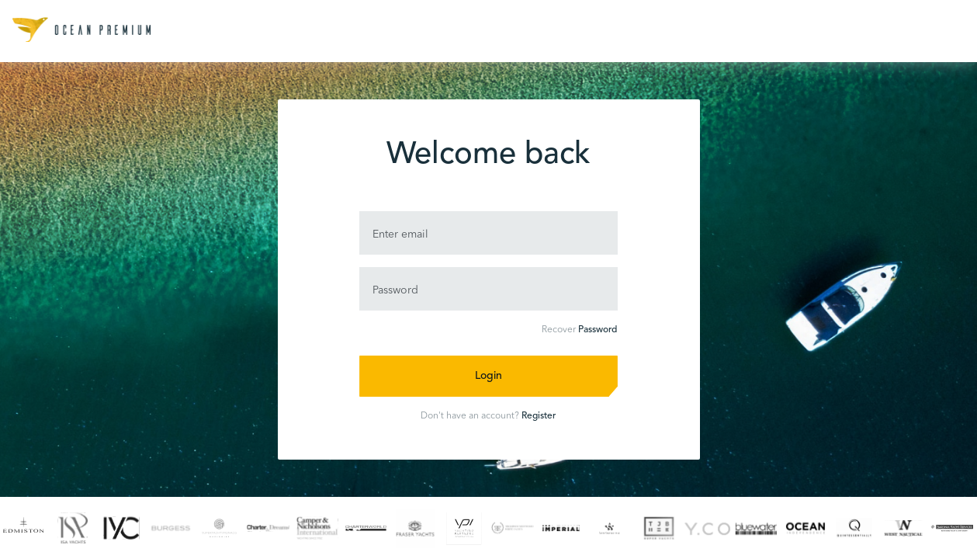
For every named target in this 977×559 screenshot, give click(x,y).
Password (597, 330)
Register (538, 416)
